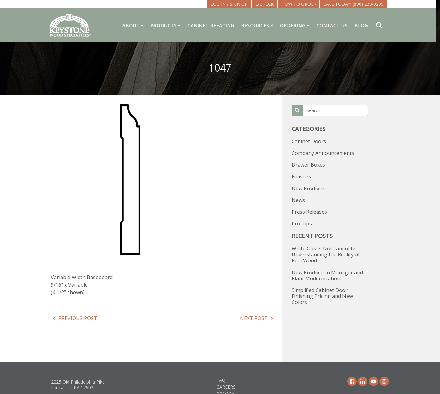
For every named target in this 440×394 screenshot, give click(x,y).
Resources (257, 25)
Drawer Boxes (308, 164)
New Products (308, 188)
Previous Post (77, 318)
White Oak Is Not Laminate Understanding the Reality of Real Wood (326, 254)
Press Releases (309, 211)
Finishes (301, 176)
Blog (363, 25)
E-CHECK (266, 4)
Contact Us (333, 25)
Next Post (254, 318)
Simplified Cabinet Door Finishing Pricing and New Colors (322, 296)
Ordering (294, 25)
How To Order (300, 4)
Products (165, 25)
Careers (226, 387)
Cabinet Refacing (212, 25)
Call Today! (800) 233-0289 (355, 4)
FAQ (221, 380)
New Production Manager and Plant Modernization (327, 275)
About (132, 25)
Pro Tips (302, 223)
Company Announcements (323, 153)
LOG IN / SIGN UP (230, 4)
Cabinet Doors (309, 141)
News (298, 200)
